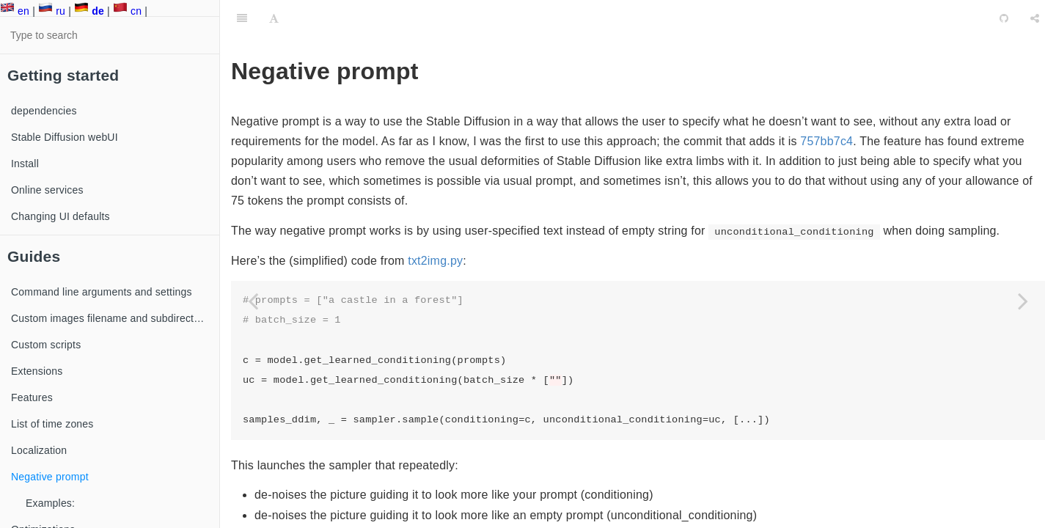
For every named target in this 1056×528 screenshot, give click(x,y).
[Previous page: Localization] (253, 300)
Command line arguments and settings (101, 292)
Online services (47, 190)
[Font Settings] (274, 18)
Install (25, 163)
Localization (39, 450)
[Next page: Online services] (1023, 300)
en (14, 11)
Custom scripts (46, 345)
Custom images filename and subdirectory (109, 318)
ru (51, 11)
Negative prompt (50, 477)
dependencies (44, 111)
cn (127, 11)
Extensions (36, 371)
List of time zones (52, 424)
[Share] (1034, 18)
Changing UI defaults (60, 216)
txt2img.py (435, 260)
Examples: (50, 503)
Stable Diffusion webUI (64, 137)
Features (32, 397)
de (89, 11)
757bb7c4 (826, 141)
